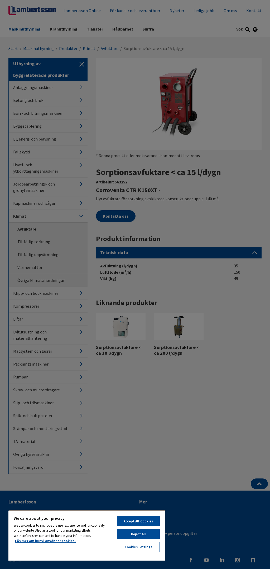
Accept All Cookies (138, 521)
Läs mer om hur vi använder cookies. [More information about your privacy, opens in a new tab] (45, 541)
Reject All (138, 534)
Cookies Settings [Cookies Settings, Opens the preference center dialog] (138, 547)
